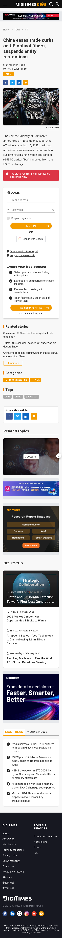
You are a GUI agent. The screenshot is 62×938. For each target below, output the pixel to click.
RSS (36, 852)
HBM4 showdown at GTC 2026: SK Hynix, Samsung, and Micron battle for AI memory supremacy (33, 774)
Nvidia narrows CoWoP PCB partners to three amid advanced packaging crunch (33, 747)
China (18, 396)
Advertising (8, 838)
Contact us (8, 866)
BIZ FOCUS (13, 563)
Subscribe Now (18, 176)
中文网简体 (8, 888)
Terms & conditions (13, 849)
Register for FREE (34, 308)
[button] (31, 239)
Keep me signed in (21, 218)
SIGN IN (37, 226)
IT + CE (36, 379)
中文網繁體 (8, 882)
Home (6, 29)
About (5, 833)
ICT (26, 29)
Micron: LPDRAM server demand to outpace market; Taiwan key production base (32, 797)
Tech (17, 29)
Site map (7, 877)
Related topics (16, 431)
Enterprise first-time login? (24, 251)
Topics (37, 847)
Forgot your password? (22, 255)
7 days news (40, 841)
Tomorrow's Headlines (46, 836)
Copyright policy (11, 860)
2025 (7, 396)
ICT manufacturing (16, 379)
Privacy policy (9, 855)
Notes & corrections (13, 871)
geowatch (31, 396)
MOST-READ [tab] (14, 731)
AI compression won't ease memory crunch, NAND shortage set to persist (33, 785)
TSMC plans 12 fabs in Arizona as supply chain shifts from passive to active (32, 761)
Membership (9, 844)
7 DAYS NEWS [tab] (37, 731)
